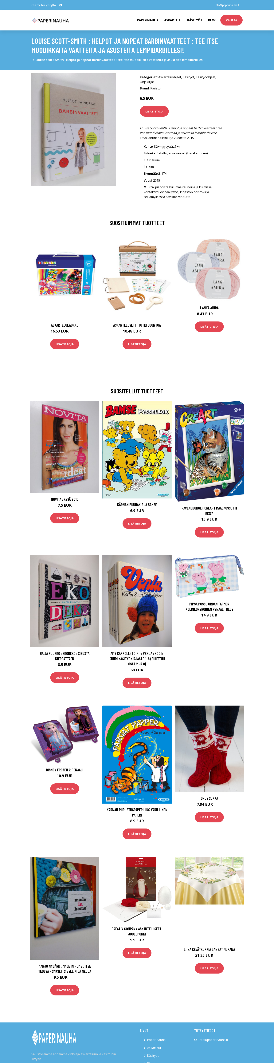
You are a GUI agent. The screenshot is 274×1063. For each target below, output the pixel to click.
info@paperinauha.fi (227, 5)
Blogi (212, 20)
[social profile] (61, 5)
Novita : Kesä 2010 (64, 499)
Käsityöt (194, 20)
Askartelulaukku (64, 325)
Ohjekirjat (147, 82)
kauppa (231, 20)
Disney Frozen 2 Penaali (64, 769)
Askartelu (173, 20)
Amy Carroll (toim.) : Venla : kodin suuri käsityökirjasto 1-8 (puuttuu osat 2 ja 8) (137, 658)
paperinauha (148, 20)
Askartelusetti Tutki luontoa (137, 325)
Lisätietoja (154, 111)
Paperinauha (156, 1040)
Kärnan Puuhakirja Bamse (137, 504)
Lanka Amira (209, 307)
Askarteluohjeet (169, 77)
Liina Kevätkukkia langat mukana (209, 949)
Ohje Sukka (209, 798)
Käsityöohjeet (205, 77)
